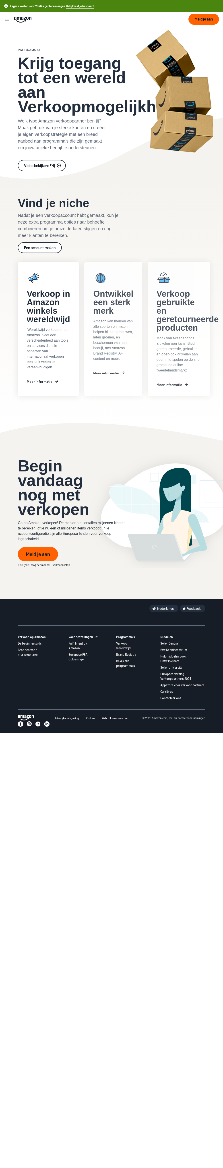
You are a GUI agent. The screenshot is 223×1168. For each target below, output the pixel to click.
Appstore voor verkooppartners (182, 685)
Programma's (125, 637)
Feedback (194, 608)
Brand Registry (126, 654)
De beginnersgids (30, 643)
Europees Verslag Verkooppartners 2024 (175, 676)
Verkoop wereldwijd (123, 645)
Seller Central (169, 643)
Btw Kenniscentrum (173, 650)
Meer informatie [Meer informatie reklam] (39, 381)
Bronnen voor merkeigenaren (28, 652)
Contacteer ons (170, 698)
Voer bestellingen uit (83, 637)
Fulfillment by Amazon (77, 645)
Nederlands (165, 608)
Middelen (166, 637)
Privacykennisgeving (66, 718)
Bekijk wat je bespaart (80, 6)
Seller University (171, 667)
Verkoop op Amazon (32, 637)
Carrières (166, 691)
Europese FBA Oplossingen (78, 657)
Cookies (90, 718)
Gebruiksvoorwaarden (115, 718)
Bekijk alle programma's (125, 663)
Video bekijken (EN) (39, 165)
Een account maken (40, 247)
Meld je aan (38, 554)
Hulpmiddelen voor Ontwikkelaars (173, 658)
